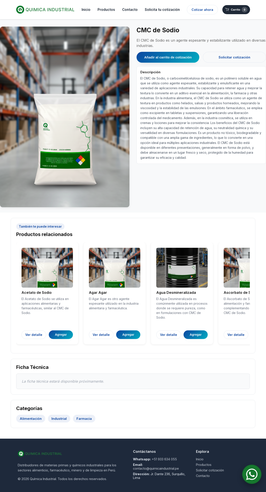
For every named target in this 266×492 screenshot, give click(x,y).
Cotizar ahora (202, 10)
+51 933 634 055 (164, 459)
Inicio (86, 10)
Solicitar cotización (234, 57)
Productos (106, 10)
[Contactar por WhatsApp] (251, 474)
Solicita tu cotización (162, 10)
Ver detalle (33, 335)
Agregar (61, 334)
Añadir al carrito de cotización (168, 57)
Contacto (130, 10)
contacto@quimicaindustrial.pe (156, 468)
